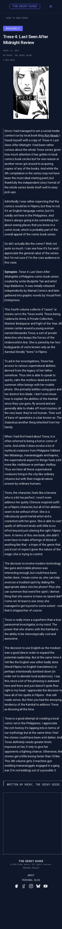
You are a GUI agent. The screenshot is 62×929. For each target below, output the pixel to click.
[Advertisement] (31, 823)
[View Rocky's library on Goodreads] (24, 886)
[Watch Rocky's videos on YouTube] (45, 886)
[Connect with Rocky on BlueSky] (38, 886)
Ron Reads (51, 135)
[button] (51, 6)
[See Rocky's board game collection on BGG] (16, 886)
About (31, 875)
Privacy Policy (31, 867)
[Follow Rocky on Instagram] (31, 886)
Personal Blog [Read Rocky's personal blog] (31, 880)
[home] (23, 6)
